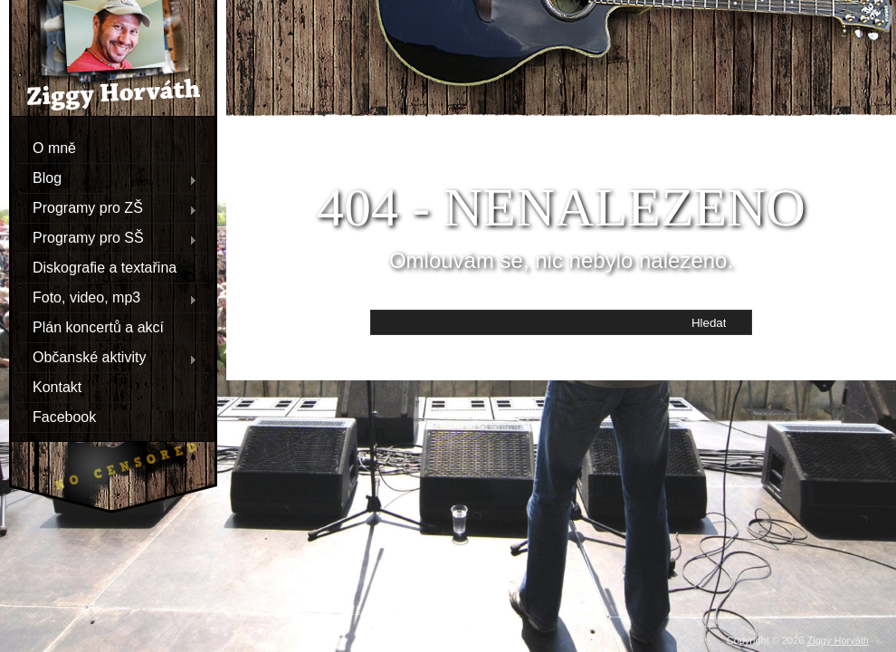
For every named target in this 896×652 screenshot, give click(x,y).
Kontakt (57, 387)
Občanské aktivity (107, 358)
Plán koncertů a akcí (98, 327)
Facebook (64, 417)
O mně (54, 148)
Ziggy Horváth (838, 640)
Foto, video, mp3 (107, 298)
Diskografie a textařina (104, 267)
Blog (107, 178)
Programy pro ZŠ (107, 208)
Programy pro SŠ (107, 238)
